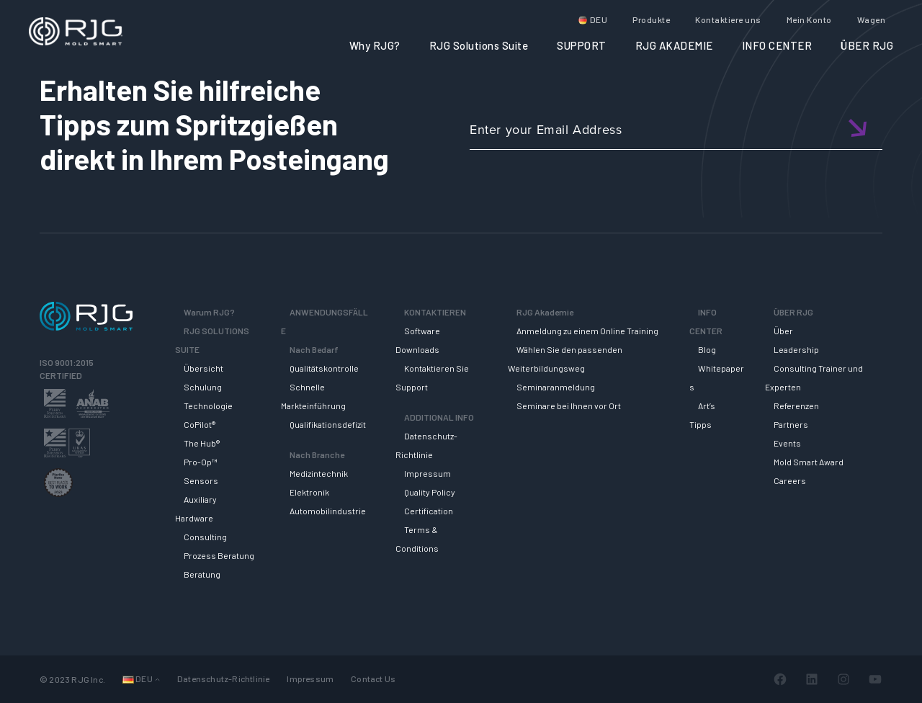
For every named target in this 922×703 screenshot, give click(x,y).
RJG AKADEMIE (674, 45)
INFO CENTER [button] (777, 45)
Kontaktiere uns (728, 19)
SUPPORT (582, 45)
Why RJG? (374, 45)
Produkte (651, 19)
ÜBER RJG (867, 45)
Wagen (871, 19)
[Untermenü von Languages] (157, 678)
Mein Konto (809, 19)
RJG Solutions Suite (479, 45)
